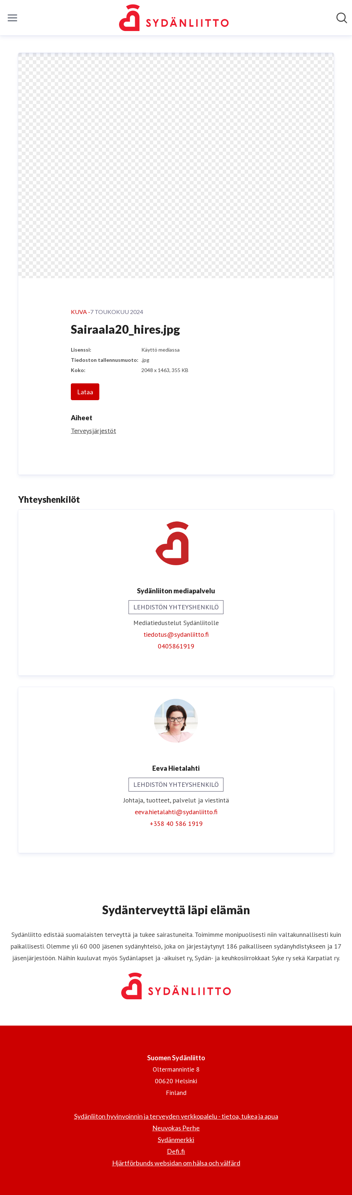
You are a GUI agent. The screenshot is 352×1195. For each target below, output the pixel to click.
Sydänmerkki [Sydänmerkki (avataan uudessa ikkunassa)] (176, 1139)
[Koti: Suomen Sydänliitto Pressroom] (174, 17)
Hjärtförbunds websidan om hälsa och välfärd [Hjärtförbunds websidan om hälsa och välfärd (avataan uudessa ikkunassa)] (176, 1163)
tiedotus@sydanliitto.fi (176, 634)
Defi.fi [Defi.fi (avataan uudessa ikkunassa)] (176, 1151)
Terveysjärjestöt (93, 430)
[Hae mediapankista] (342, 18)
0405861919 (176, 646)
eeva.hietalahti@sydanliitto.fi (176, 812)
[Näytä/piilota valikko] (12, 18)
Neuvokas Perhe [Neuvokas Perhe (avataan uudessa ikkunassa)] (176, 1128)
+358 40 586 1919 (176, 823)
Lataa (85, 392)
